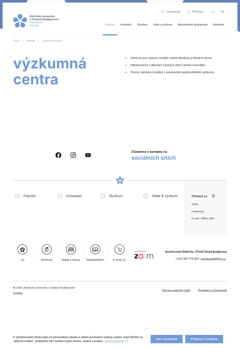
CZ (213, 11)
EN (222, 11)
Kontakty (218, 24)
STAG (195, 204)
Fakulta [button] (110, 24)
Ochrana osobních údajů (176, 290)
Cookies (18, 292)
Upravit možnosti (116, 343)
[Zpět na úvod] (35, 21)
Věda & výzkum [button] (164, 196)
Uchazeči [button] (126, 24)
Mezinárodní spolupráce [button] (193, 24)
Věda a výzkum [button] (162, 24)
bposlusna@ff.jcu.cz (213, 258)
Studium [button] (142, 24)
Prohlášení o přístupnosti (212, 290)
